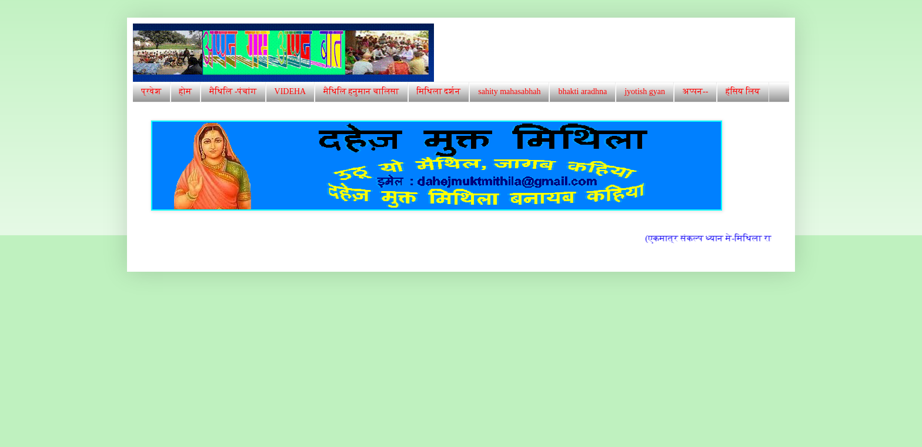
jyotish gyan (644, 91)
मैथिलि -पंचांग (232, 91)
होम (185, 91)
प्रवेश (151, 91)
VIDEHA (290, 91)
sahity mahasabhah (509, 91)
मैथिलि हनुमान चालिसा (361, 91)
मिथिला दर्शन (439, 91)
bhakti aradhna (582, 91)
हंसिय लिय (743, 91)
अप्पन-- (695, 91)
